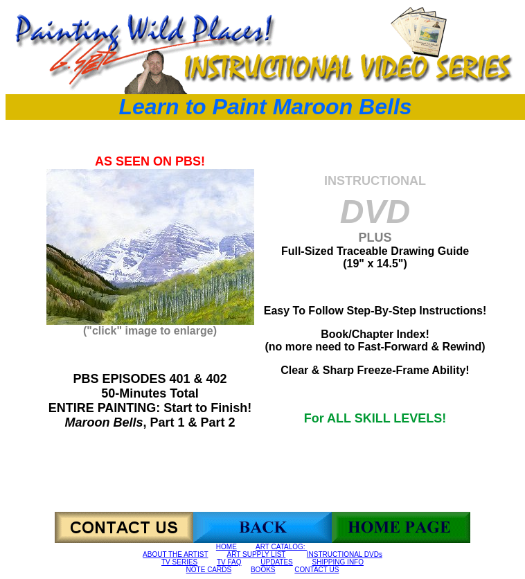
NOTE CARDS (209, 569)
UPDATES (276, 562)
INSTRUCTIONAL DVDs (344, 554)
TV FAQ (229, 562)
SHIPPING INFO (338, 562)
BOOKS (263, 569)
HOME (226, 547)
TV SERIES (179, 562)
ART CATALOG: (281, 547)
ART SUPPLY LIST (256, 554)
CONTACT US (316, 569)
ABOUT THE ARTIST (175, 554)
